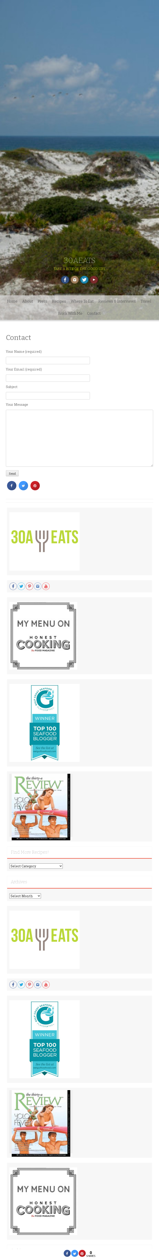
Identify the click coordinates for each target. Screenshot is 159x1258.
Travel (146, 301)
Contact (94, 313)
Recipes (59, 301)
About (27, 301)
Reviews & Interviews (117, 301)
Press (42, 301)
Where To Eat (82, 301)
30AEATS (80, 260)
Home (12, 301)
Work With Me (70, 313)
